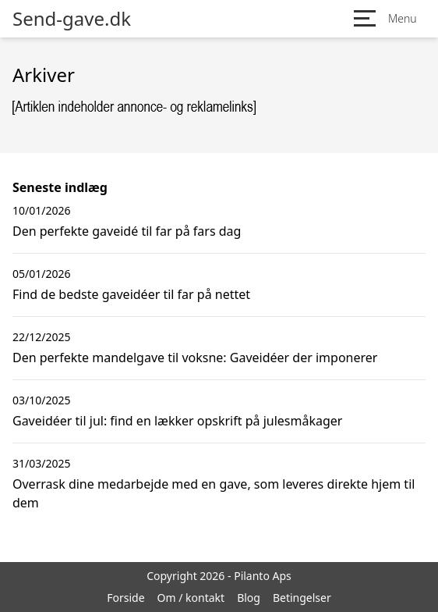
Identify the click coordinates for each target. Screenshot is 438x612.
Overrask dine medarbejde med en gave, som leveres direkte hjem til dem (213, 493)
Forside (125, 597)
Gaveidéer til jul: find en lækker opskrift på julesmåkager (177, 420)
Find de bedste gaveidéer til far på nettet (131, 294)
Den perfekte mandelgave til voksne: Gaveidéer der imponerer (194, 357)
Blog (248, 597)
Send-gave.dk (71, 18)
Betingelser (302, 597)
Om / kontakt (191, 597)
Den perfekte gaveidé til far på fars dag (126, 231)
